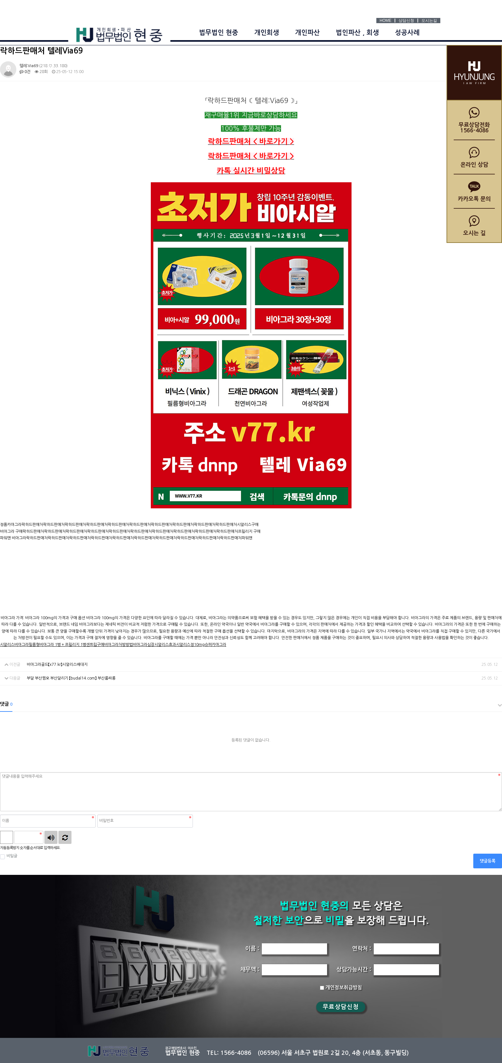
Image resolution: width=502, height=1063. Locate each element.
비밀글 (8, 856)
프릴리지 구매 (249, 531)
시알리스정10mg (190, 645)
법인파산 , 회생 (357, 32)
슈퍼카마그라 (215, 645)
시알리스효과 (165, 645)
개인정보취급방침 (341, 987)
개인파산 (307, 32)
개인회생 (266, 32)
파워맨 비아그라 (13, 538)
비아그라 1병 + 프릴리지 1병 (62, 645)
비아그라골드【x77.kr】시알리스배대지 (57, 664)
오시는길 (429, 20)
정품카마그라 (11, 525)
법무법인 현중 (218, 32)
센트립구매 (95, 645)
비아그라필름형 (26, 645)
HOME (385, 20)
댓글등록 (487, 861)
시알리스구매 (248, 525)
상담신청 (406, 20)
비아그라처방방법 (118, 645)
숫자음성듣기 (50, 837)
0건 (25, 72)
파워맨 (247, 538)
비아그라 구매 (11, 531)
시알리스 (7, 645)
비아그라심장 (143, 645)
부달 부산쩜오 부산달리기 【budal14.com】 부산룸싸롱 (71, 678)
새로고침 (64, 837)
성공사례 (407, 32)
